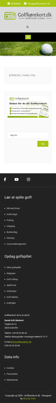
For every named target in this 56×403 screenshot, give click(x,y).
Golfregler (11, 303)
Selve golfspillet (14, 267)
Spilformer (11, 285)
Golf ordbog (12, 279)
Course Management (16, 244)
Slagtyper (11, 273)
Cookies (10, 368)
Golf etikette (12, 297)
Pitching (10, 238)
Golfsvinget (12, 214)
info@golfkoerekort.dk (21, 342)
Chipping (11, 226)
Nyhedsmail (12, 380)
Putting (10, 220)
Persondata (12, 374)
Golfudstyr (12, 291)
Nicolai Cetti (29, 398)
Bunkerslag (12, 232)
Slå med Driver (13, 208)
